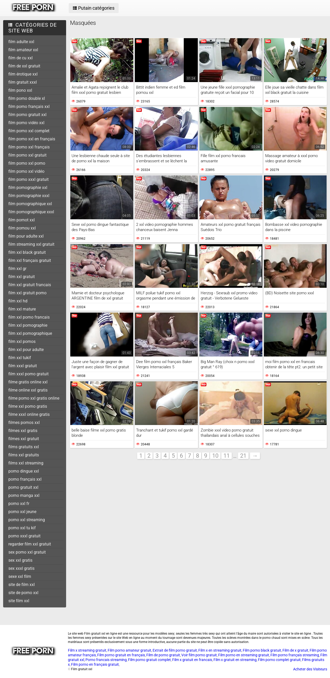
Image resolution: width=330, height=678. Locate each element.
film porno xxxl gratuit (28, 179)
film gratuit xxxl (22, 82)
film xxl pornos (22, 341)
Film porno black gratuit (262, 650)
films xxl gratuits (23, 454)
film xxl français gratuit (29, 260)
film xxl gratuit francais (29, 284)
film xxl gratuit (21, 276)
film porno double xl (26, 98)
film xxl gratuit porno (27, 292)
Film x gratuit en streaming (235, 660)
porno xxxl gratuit (24, 535)
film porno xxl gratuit (27, 155)
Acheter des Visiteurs (310, 669)
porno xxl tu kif (22, 527)
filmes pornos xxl (24, 422)
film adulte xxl (21, 41)
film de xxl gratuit (24, 66)
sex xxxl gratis (21, 568)
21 (243, 455)
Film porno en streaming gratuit (243, 655)
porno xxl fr (18, 503)
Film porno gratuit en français (121, 655)
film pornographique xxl (30, 203)
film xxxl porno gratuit (28, 373)
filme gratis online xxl (28, 382)
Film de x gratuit (295, 650)
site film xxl (18, 600)
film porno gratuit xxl (27, 114)
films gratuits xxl (23, 446)
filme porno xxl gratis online (33, 398)
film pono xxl (20, 90)
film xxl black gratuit (27, 252)
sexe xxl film (19, 576)
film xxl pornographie (27, 325)
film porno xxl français (29, 147)
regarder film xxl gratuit (29, 544)
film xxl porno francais (29, 317)
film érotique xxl (23, 74)
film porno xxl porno (26, 163)
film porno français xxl (29, 106)
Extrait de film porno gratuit (175, 650)
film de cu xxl (20, 57)
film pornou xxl (22, 228)
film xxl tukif (19, 357)
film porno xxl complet (28, 130)
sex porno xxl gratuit (27, 552)
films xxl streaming (25, 463)
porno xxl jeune (22, 511)
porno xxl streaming (26, 519)
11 (226, 455)
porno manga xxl (23, 495)
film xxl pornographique (30, 333)
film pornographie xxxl (28, 195)
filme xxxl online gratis (29, 414)
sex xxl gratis (20, 560)
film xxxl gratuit (22, 365)
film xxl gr (17, 268)
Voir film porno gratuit (199, 655)
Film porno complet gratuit (279, 660)
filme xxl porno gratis (27, 406)
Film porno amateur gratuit (129, 650)
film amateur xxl (23, 49)
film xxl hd (17, 300)
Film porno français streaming (294, 655)
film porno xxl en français (31, 138)
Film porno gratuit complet (149, 660)
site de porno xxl (23, 592)
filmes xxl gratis (22, 430)
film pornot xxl (21, 219)
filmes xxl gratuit (23, 438)
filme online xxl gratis (28, 390)
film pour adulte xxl (26, 236)
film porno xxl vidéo (26, 171)
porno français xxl (25, 479)
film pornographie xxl (27, 187)
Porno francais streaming (106, 660)
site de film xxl (21, 584)
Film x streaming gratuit (87, 650)
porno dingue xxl (23, 471)
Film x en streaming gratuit (219, 650)
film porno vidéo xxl (26, 122)
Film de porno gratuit (163, 655)
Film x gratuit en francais (192, 660)
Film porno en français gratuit (95, 664)
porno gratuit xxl (23, 487)
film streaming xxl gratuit (31, 244)
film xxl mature (22, 309)
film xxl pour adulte (26, 349)
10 (215, 455)
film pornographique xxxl (31, 211)
